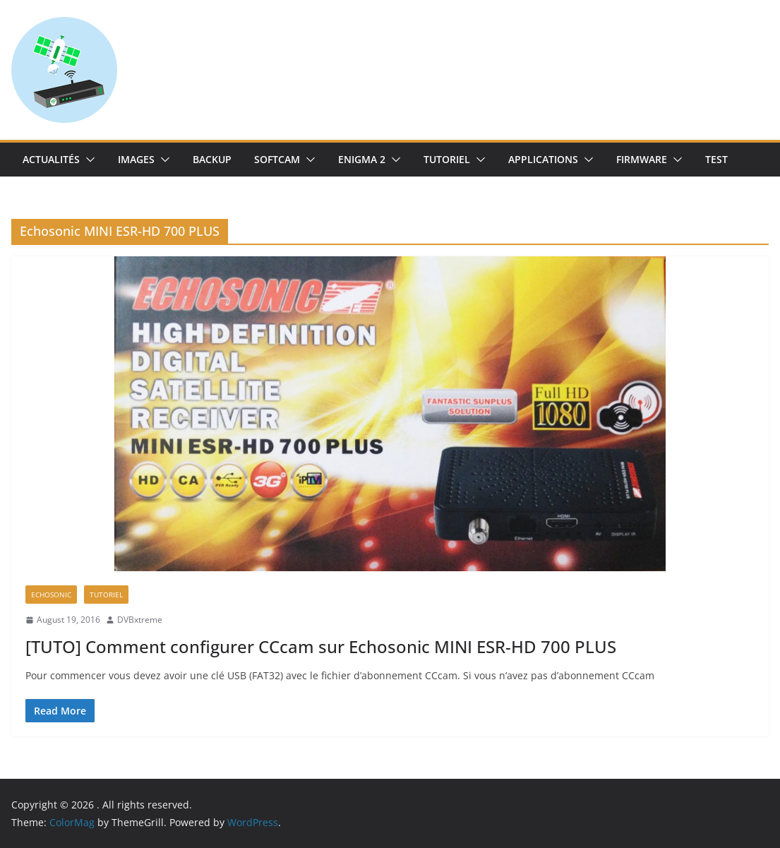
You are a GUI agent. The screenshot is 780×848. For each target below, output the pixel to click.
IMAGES (136, 159)
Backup (212, 159)
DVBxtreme (139, 620)
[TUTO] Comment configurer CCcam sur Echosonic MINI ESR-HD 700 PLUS (320, 646)
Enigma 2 (361, 159)
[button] (87, 159)
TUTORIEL (447, 159)
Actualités (51, 159)
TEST (716, 159)
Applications (543, 159)
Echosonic (51, 594)
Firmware (641, 159)
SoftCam (277, 159)
